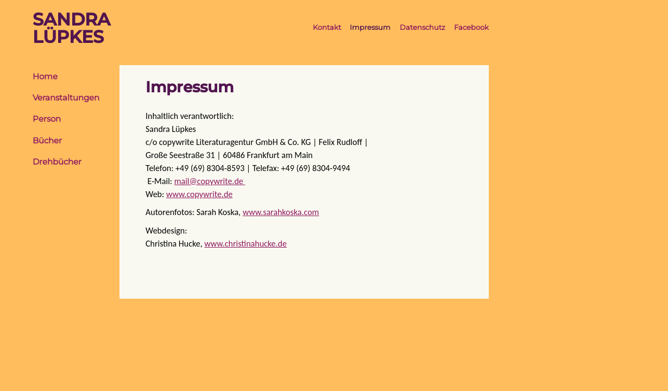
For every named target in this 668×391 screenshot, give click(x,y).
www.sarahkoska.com (281, 212)
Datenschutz (422, 27)
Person (47, 119)
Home (45, 76)
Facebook (471, 27)
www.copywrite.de (199, 194)
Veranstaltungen (66, 98)
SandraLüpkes (71, 28)
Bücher (47, 141)
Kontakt (327, 27)
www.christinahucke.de (245, 243)
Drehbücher (57, 162)
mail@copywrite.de (209, 181)
